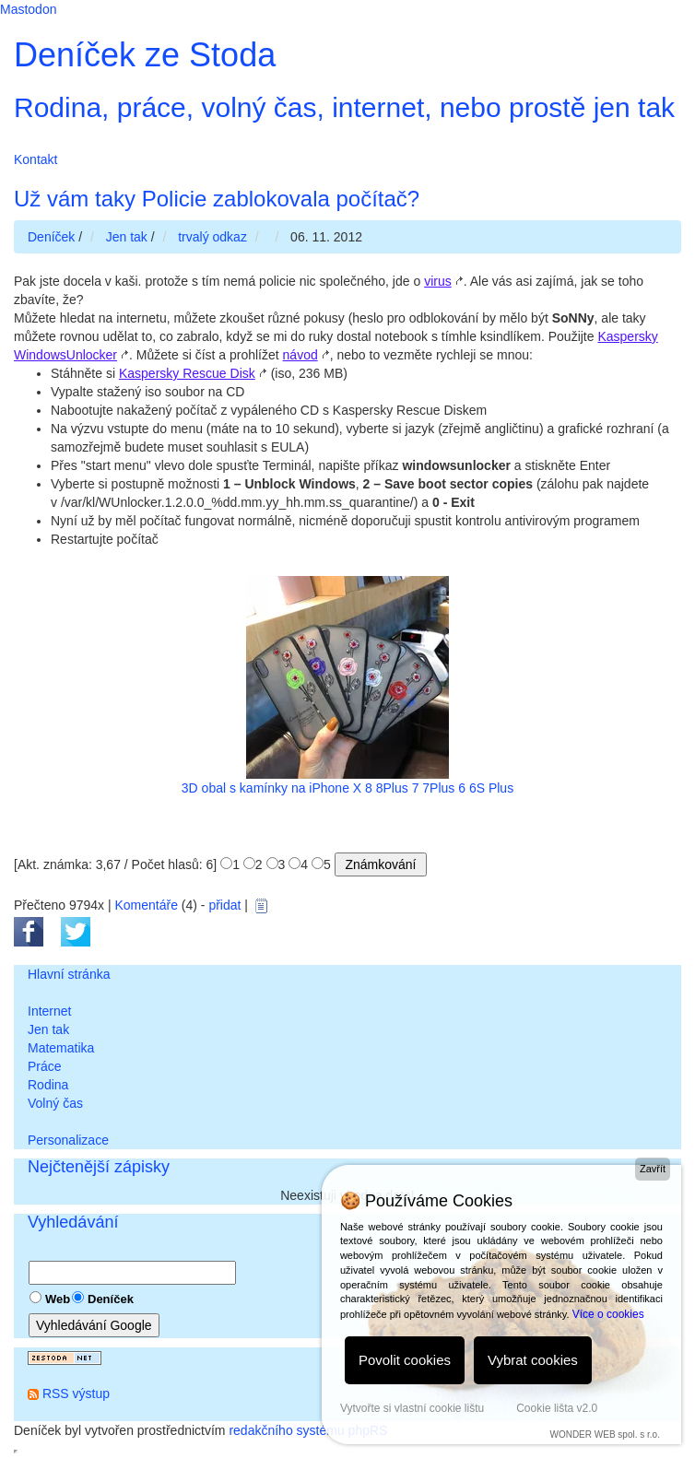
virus (438, 281)
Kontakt (35, 159)
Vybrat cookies (533, 1360)
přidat (224, 905)
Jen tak (48, 1029)
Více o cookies (608, 1314)
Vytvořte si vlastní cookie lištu (412, 1408)
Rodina (48, 1084)
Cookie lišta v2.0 (556, 1408)
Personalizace (68, 1140)
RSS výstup (76, 1393)
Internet (49, 1011)
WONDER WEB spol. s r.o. (604, 1434)
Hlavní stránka (69, 974)
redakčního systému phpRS (308, 1430)
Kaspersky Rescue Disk (187, 373)
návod (300, 354)
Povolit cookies (405, 1360)
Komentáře (145, 905)
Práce (45, 1066)
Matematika (61, 1048)
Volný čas (55, 1103)
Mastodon (28, 9)
